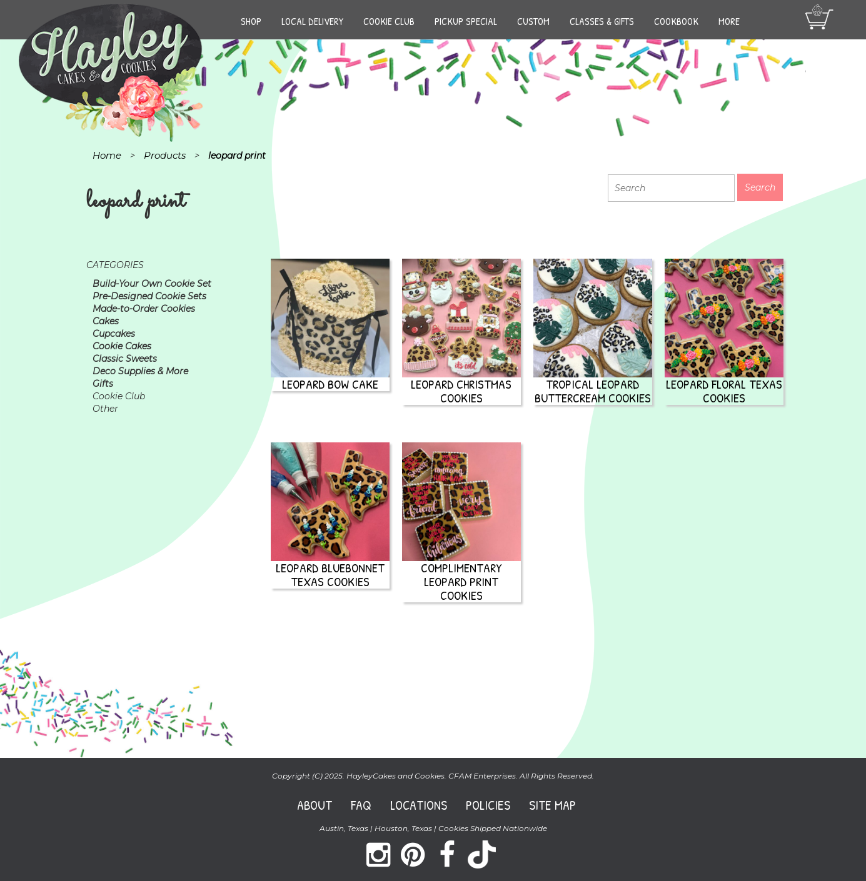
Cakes (106, 321)
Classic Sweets (125, 358)
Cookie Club (389, 21)
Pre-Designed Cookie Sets (149, 296)
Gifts (103, 383)
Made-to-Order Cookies (144, 308)
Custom (533, 21)
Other (105, 408)
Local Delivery (312, 21)
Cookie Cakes (122, 346)
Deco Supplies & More (140, 371)
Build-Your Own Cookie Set (152, 283)
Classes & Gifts (602, 21)
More (729, 21)
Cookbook (676, 21)
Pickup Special (466, 21)
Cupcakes (114, 333)
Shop (251, 21)
